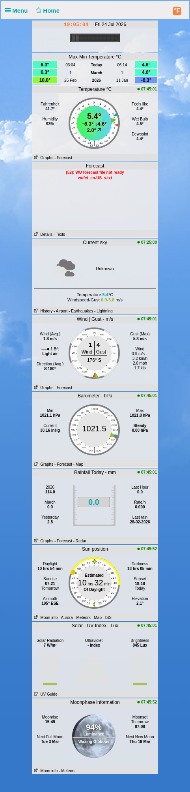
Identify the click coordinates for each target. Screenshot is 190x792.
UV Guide (45, 694)
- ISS (107, 617)
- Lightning (103, 311)
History (42, 311)
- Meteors (82, 617)
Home (47, 10)
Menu (18, 10)
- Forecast (63, 158)
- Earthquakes (81, 311)
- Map (78, 464)
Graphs (42, 158)
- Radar (79, 541)
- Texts (59, 234)
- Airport (60, 311)
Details (42, 234)
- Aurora (66, 617)
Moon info (45, 617)
